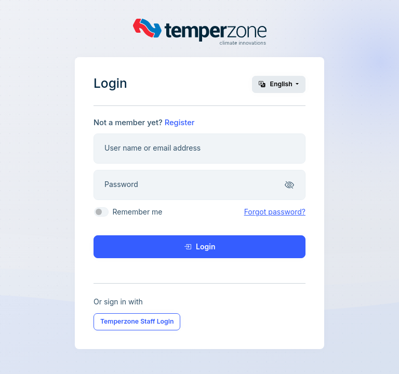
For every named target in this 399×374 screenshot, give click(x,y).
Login (200, 246)
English (276, 84)
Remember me (137, 211)
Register (180, 122)
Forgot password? (274, 211)
